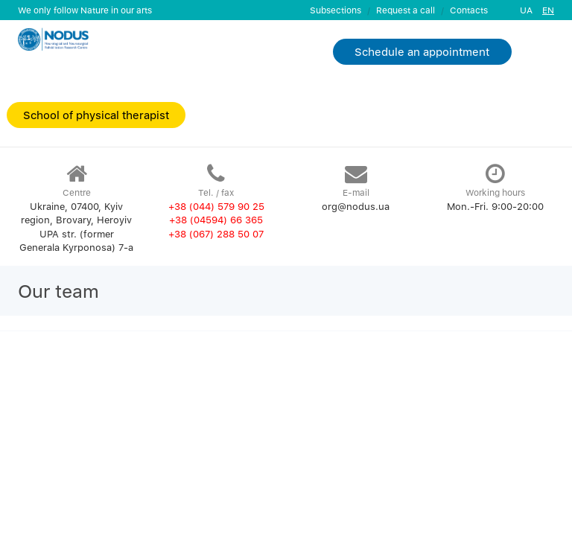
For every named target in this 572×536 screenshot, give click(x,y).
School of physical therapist (96, 114)
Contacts (469, 10)
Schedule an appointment (422, 51)
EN (548, 10)
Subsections (335, 10)
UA (526, 10)
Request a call (405, 10)
